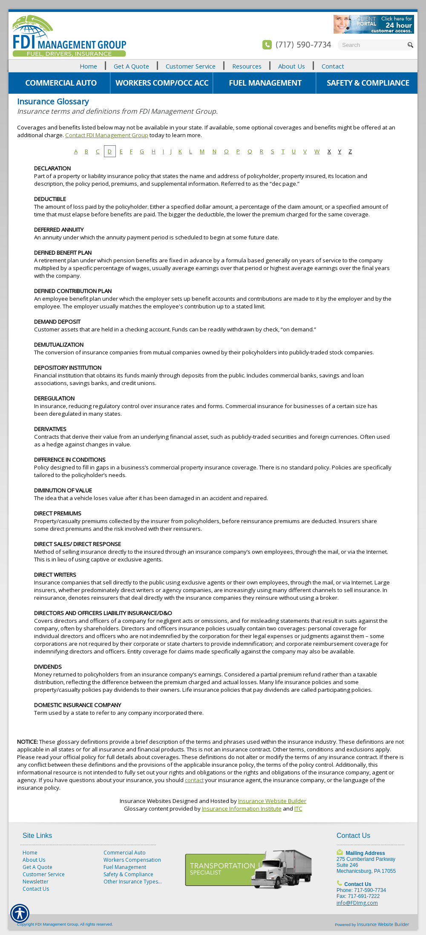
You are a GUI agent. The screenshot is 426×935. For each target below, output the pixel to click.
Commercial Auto (125, 852)
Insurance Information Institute (242, 808)
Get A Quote (37, 867)
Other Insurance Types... (133, 881)
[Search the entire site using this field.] (372, 45)
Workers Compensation (132, 859)
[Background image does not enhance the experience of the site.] (213, 66)
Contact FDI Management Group (106, 135)
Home (30, 852)
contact (194, 780)
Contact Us (36, 888)
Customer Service (44, 874)
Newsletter (36, 881)
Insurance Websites (145, 801)
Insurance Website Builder (272, 801)
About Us (34, 859)
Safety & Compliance (128, 874)
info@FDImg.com (357, 902)
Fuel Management (125, 867)
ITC (298, 808)
